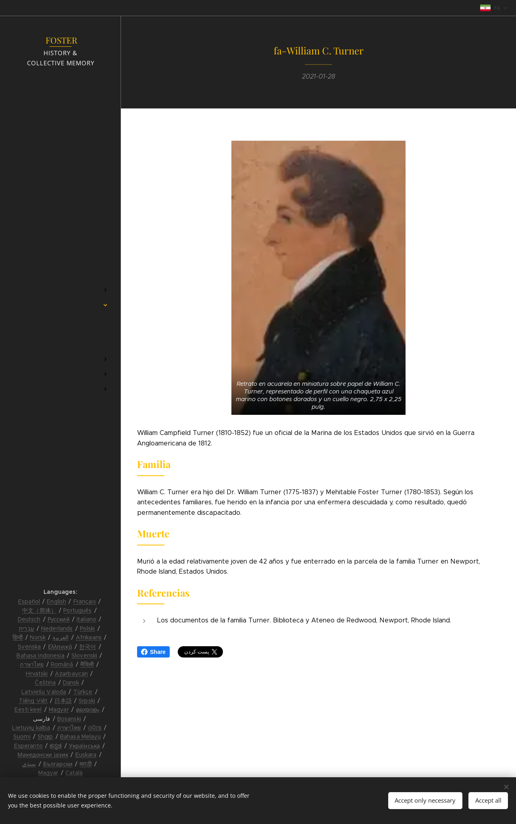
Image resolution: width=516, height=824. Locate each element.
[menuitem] (60, 266)
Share (153, 652)
